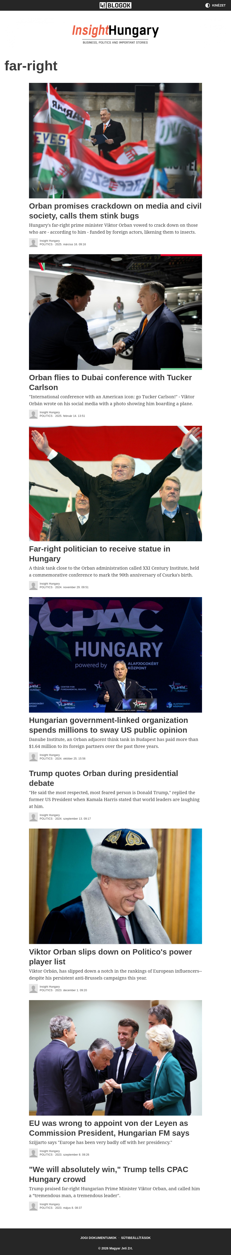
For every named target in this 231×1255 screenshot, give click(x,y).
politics (46, 244)
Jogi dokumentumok (98, 1238)
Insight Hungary (50, 240)
